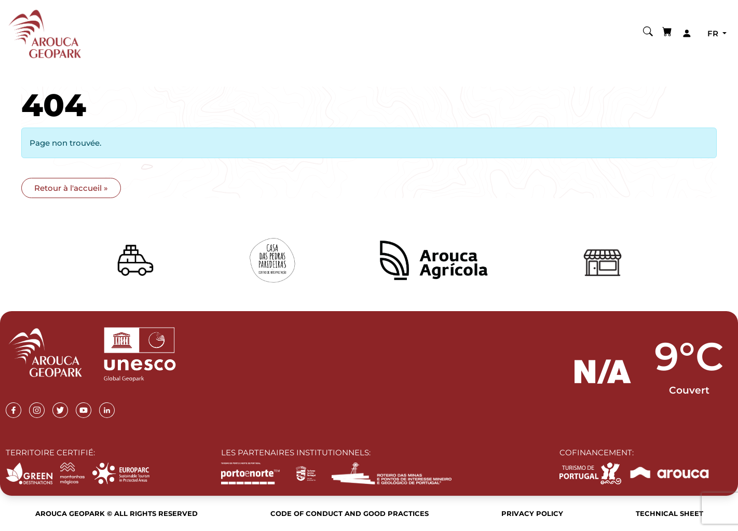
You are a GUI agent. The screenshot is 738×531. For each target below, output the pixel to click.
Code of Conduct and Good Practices (349, 513)
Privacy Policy (532, 513)
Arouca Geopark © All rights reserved (116, 513)
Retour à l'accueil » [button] (71, 188)
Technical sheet (669, 513)
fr (713, 33)
